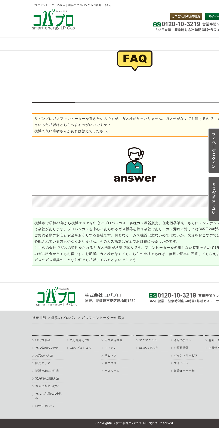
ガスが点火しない (47, 386)
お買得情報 (181, 347)
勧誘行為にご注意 (47, 370)
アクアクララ (148, 340)
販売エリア (42, 363)
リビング (111, 355)
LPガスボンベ (44, 405)
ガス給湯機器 (114, 340)
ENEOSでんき (148, 347)
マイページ (181, 363)
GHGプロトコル (81, 347)
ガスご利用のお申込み (48, 396)
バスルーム (112, 370)
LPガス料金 (43, 340)
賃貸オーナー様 (184, 370)
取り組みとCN (79, 340)
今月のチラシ (183, 340)
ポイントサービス (186, 355)
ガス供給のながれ (47, 347)
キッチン (111, 347)
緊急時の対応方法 (47, 378)
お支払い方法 (44, 355)
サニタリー (112, 363)
